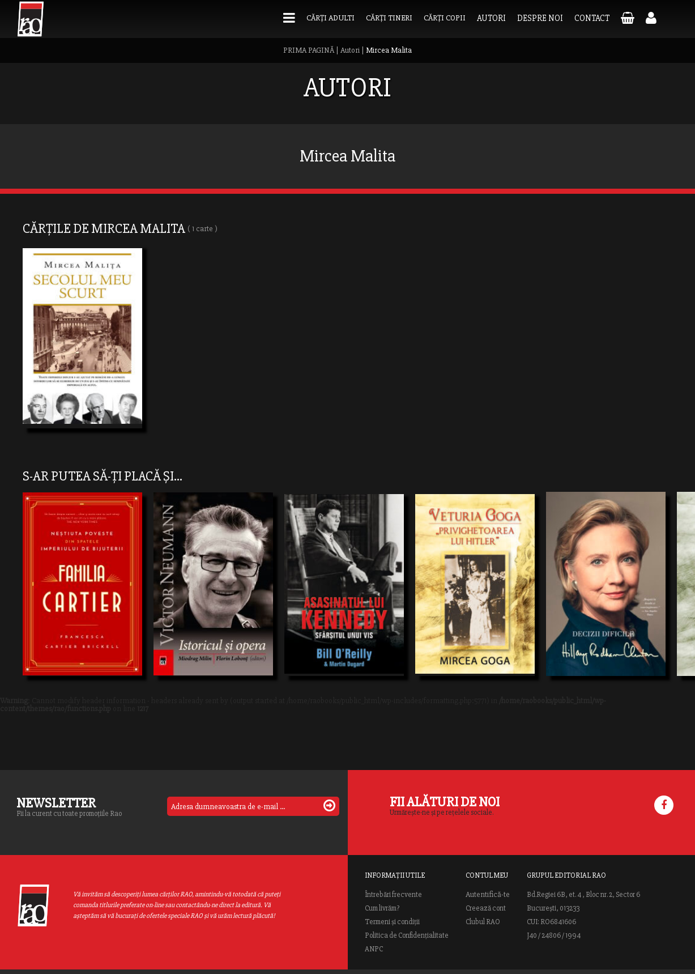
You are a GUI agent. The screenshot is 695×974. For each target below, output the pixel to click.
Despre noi (540, 18)
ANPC (374, 949)
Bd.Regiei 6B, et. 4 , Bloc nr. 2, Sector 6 (583, 894)
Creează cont (486, 908)
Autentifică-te (488, 895)
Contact (591, 18)
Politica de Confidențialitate (407, 935)
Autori (491, 18)
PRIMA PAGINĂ (308, 50)
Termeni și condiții (392, 921)
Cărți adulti (330, 18)
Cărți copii (445, 18)
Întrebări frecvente (393, 894)
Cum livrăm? (382, 908)
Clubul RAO (483, 921)
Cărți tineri (389, 18)
